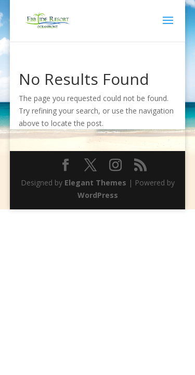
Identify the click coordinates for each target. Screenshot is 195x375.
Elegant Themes (95, 183)
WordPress (97, 195)
